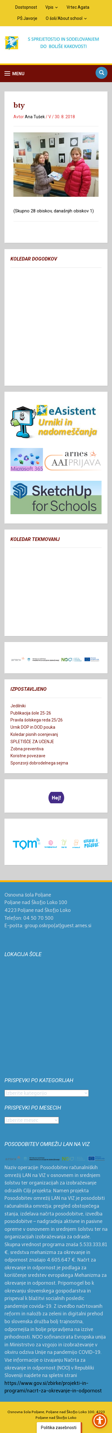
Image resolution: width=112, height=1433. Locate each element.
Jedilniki (18, 705)
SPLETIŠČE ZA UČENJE (32, 741)
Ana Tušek (35, 116)
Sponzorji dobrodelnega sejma (39, 763)
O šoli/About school (64, 18)
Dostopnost (26, 7)
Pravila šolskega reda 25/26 (36, 720)
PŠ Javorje (27, 18)
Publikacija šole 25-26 (30, 713)
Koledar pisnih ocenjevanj (34, 734)
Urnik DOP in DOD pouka (32, 727)
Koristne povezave (27, 755)
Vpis (49, 7)
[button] (14, 73)
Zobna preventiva (27, 748)
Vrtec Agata (78, 7)
